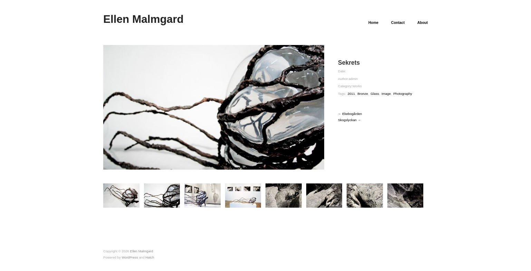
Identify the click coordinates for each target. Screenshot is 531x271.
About (422, 23)
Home (373, 23)
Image (386, 94)
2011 (351, 94)
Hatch (149, 257)
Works (357, 86)
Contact (398, 23)
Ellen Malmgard (143, 19)
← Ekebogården (350, 114)
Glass (374, 94)
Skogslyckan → (349, 120)
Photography (402, 94)
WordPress (130, 257)
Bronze (362, 94)
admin (353, 79)
